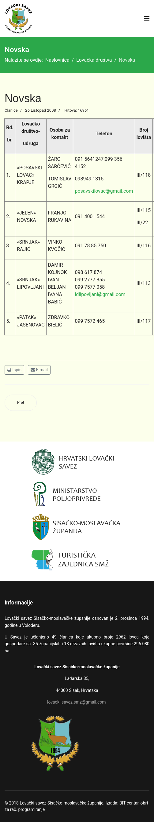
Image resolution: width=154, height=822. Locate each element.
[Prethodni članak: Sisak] (21, 403)
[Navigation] (146, 18)
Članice (11, 110)
